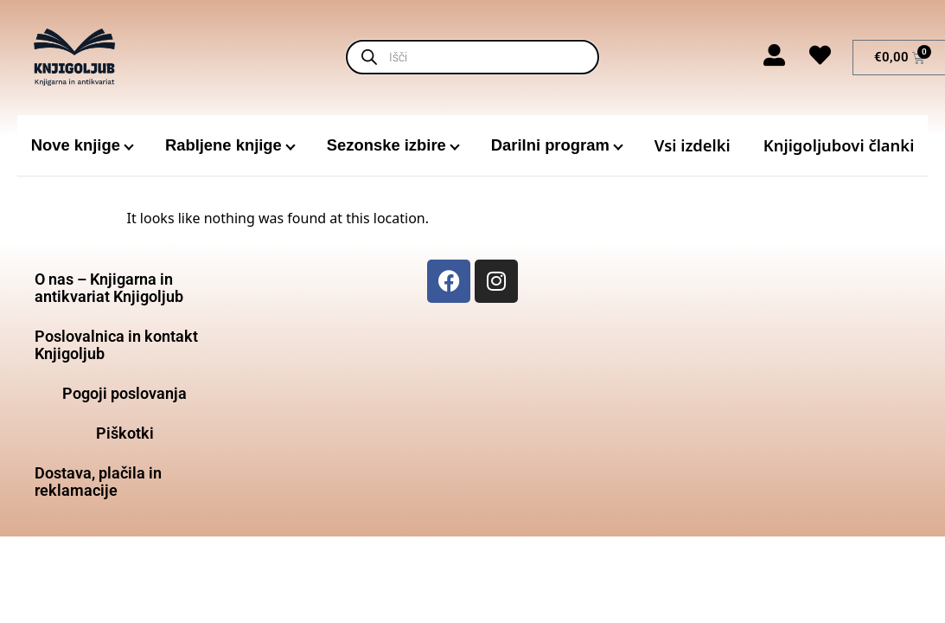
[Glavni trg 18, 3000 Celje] (820, 389)
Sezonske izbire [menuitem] (386, 145)
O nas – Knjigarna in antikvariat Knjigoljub (109, 287)
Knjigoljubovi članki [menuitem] (839, 145)
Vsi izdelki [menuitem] (692, 145)
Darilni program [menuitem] (550, 145)
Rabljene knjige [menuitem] (223, 145)
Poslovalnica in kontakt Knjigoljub (116, 345)
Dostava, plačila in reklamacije (98, 481)
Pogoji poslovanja (124, 393)
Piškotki (125, 433)
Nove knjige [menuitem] (75, 145)
